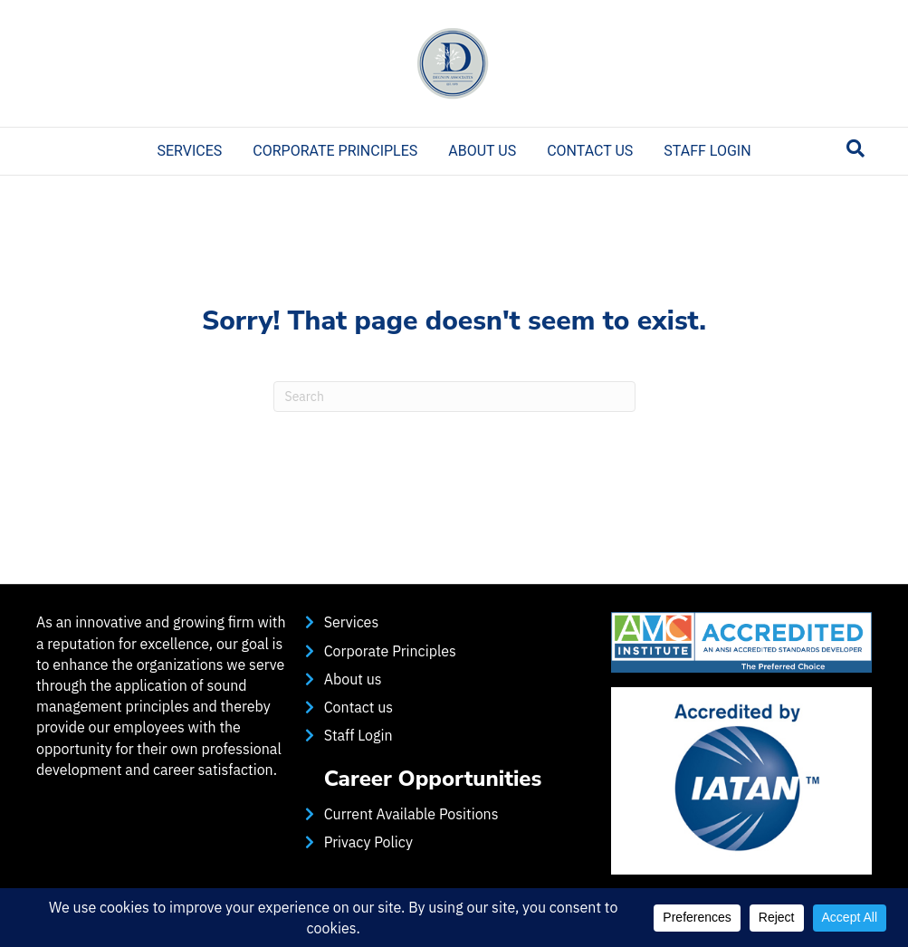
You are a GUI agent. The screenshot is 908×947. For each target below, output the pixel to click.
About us (482, 150)
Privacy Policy (368, 842)
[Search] (855, 148)
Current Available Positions (411, 814)
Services (189, 150)
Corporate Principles (335, 150)
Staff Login (707, 150)
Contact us (590, 150)
